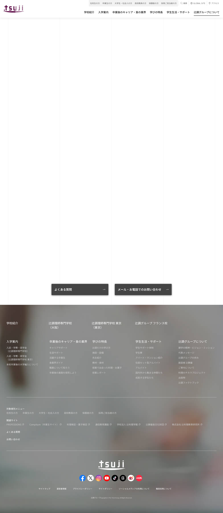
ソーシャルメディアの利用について (134, 488)
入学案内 (12, 341)
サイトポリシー (105, 488)
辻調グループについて (192, 341)
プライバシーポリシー (82, 488)
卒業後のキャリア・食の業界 (68, 341)
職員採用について (163, 488)
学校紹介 (12, 323)
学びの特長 (99, 341)
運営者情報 (61, 488)
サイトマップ (44, 488)
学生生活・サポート (148, 341)
